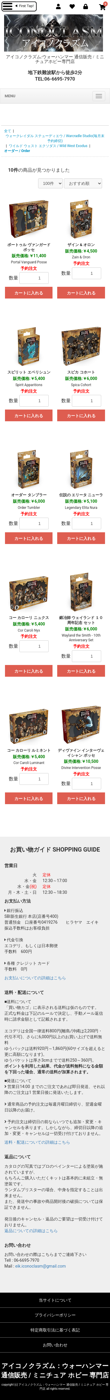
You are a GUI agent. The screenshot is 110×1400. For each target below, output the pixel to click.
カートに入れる (28, 293)
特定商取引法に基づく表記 (55, 1330)
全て (7, 131)
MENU (10, 96)
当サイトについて (55, 1300)
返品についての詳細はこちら (31, 1230)
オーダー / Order (17, 151)
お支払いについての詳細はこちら (35, 978)
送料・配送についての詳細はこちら (37, 1142)
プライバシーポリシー (55, 1315)
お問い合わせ (55, 1345)
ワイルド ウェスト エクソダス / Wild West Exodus (48, 146)
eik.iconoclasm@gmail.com (40, 1266)
